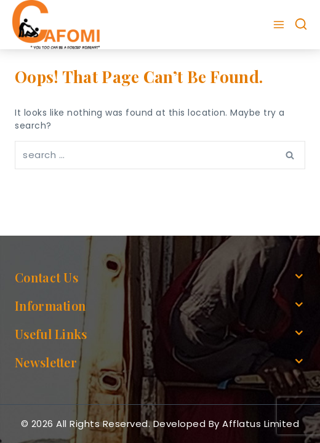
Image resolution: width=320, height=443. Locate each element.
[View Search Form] (301, 24)
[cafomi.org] (56, 24)
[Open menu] (280, 24)
